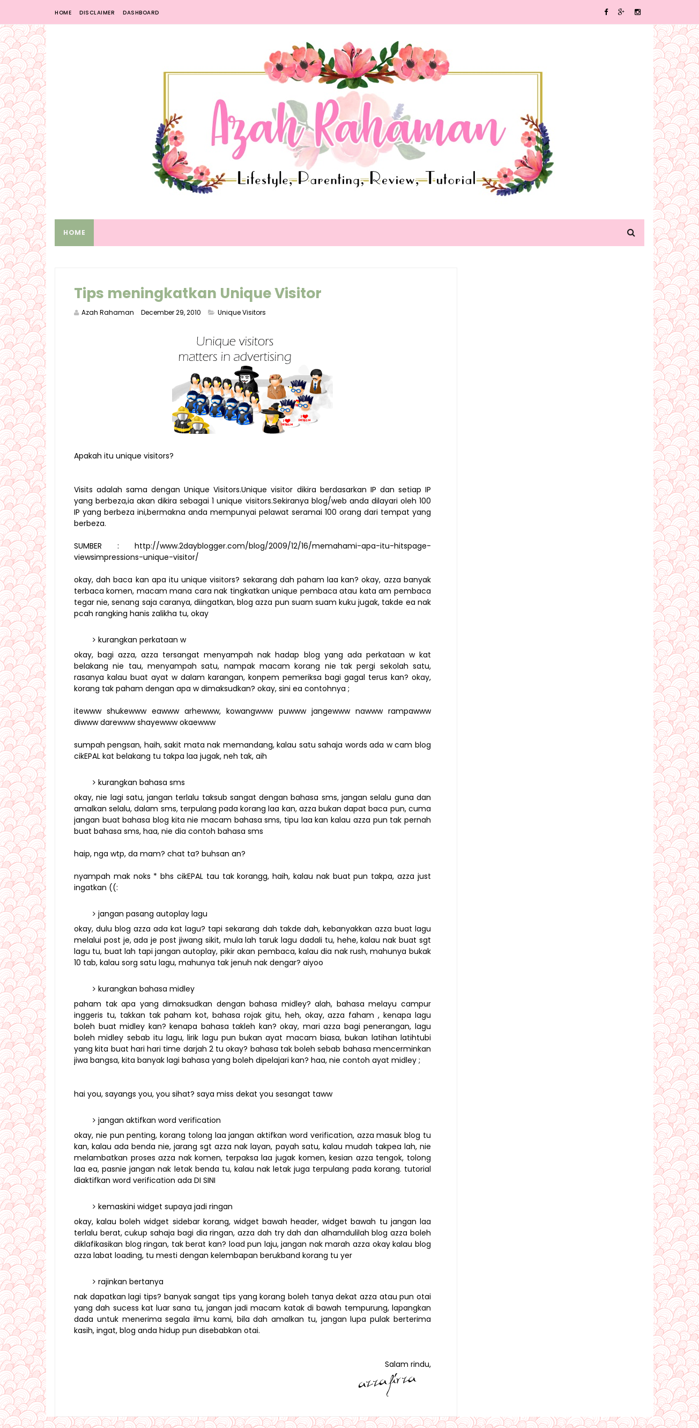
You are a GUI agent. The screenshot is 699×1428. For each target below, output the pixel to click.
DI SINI (233, 1191)
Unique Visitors (242, 312)
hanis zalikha (204, 613)
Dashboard (141, 13)
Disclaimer (97, 13)
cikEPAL (105, 756)
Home (63, 13)
